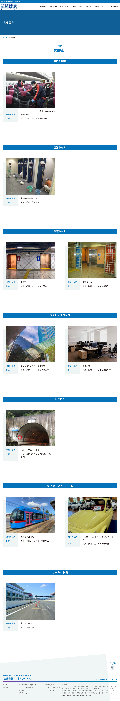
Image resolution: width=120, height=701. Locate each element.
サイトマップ (49, 690)
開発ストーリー (100, 6)
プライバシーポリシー (52, 687)
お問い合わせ (113, 6)
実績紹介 (88, 6)
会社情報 (43, 6)
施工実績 (21, 690)
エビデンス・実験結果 (25, 687)
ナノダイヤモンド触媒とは (59, 6)
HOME (5, 685)
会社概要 (6, 687)
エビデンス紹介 (76, 6)
